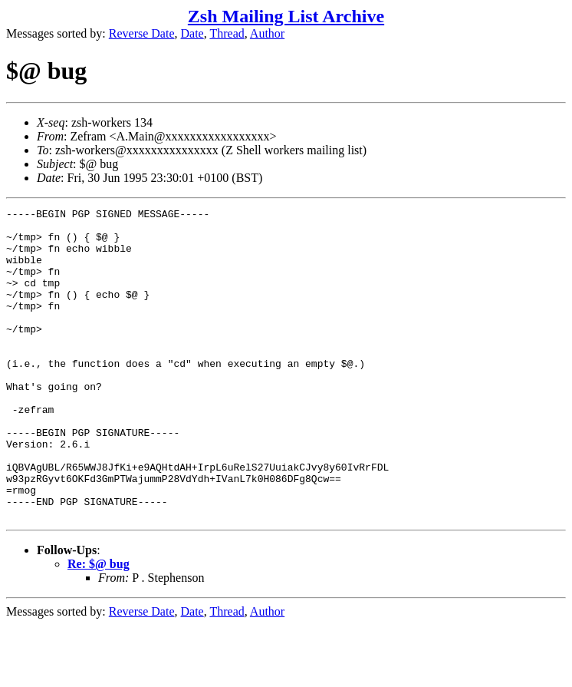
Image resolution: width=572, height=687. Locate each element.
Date (192, 33)
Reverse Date (142, 33)
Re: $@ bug (98, 626)
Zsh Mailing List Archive (286, 16)
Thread (226, 33)
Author (267, 33)
